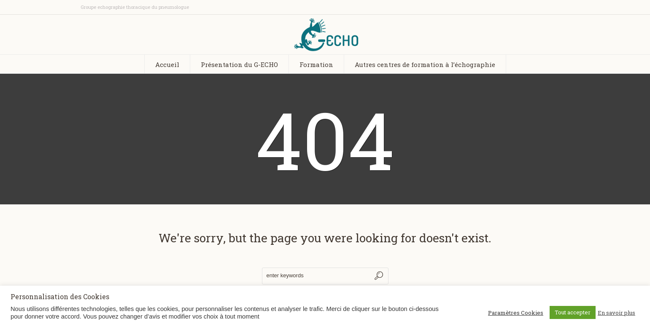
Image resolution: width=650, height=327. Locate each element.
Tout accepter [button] (573, 312)
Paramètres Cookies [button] (515, 312)
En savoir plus (616, 312)
